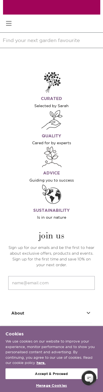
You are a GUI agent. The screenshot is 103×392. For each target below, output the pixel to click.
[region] (51, 359)
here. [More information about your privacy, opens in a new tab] (41, 363)
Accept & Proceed (51, 374)
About (51, 312)
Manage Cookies (51, 385)
